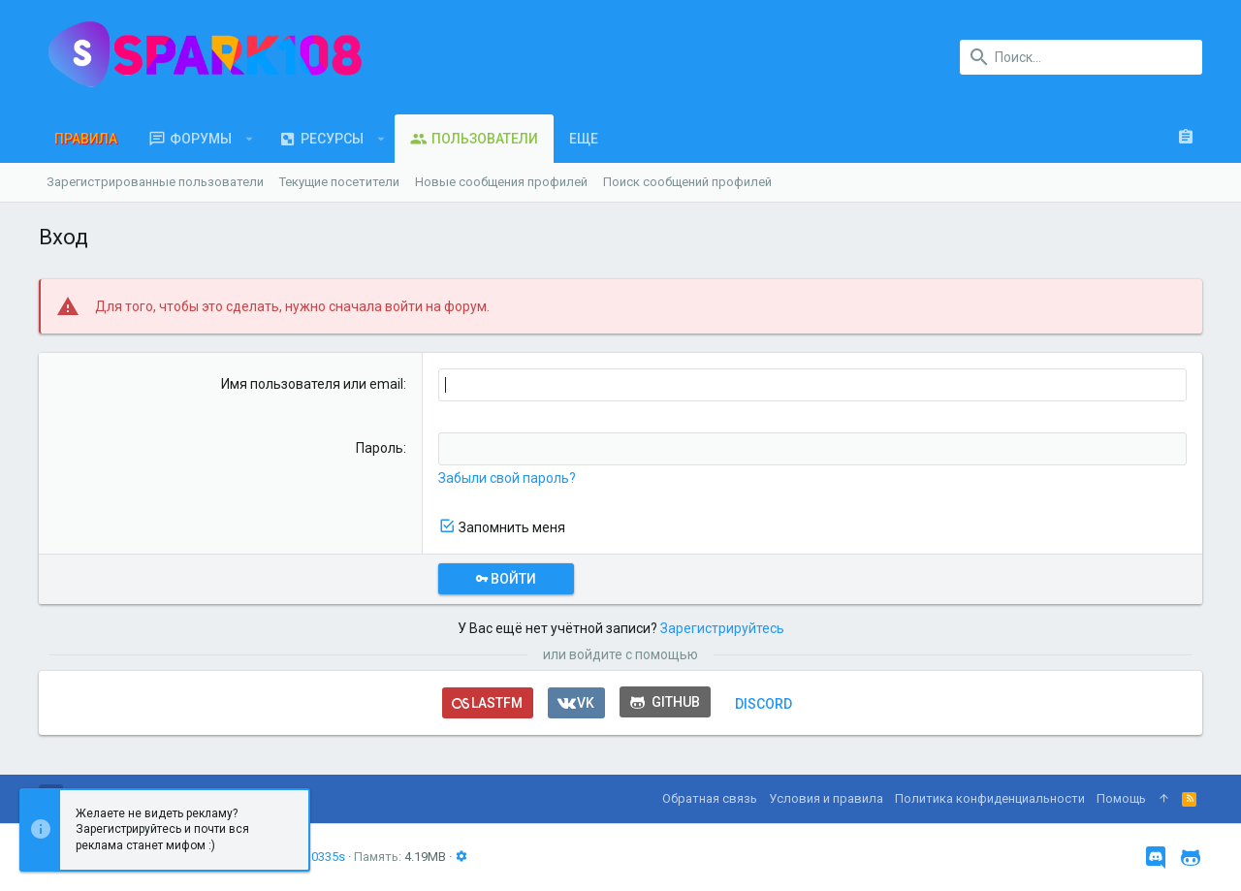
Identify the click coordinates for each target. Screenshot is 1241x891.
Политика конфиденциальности (990, 798)
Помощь (1121, 798)
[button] (250, 138)
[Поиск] (1081, 57)
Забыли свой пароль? (507, 478)
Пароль (379, 448)
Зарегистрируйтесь (722, 628)
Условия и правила (826, 798)
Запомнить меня (512, 527)
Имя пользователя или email (312, 384)
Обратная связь (709, 798)
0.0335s (323, 856)
